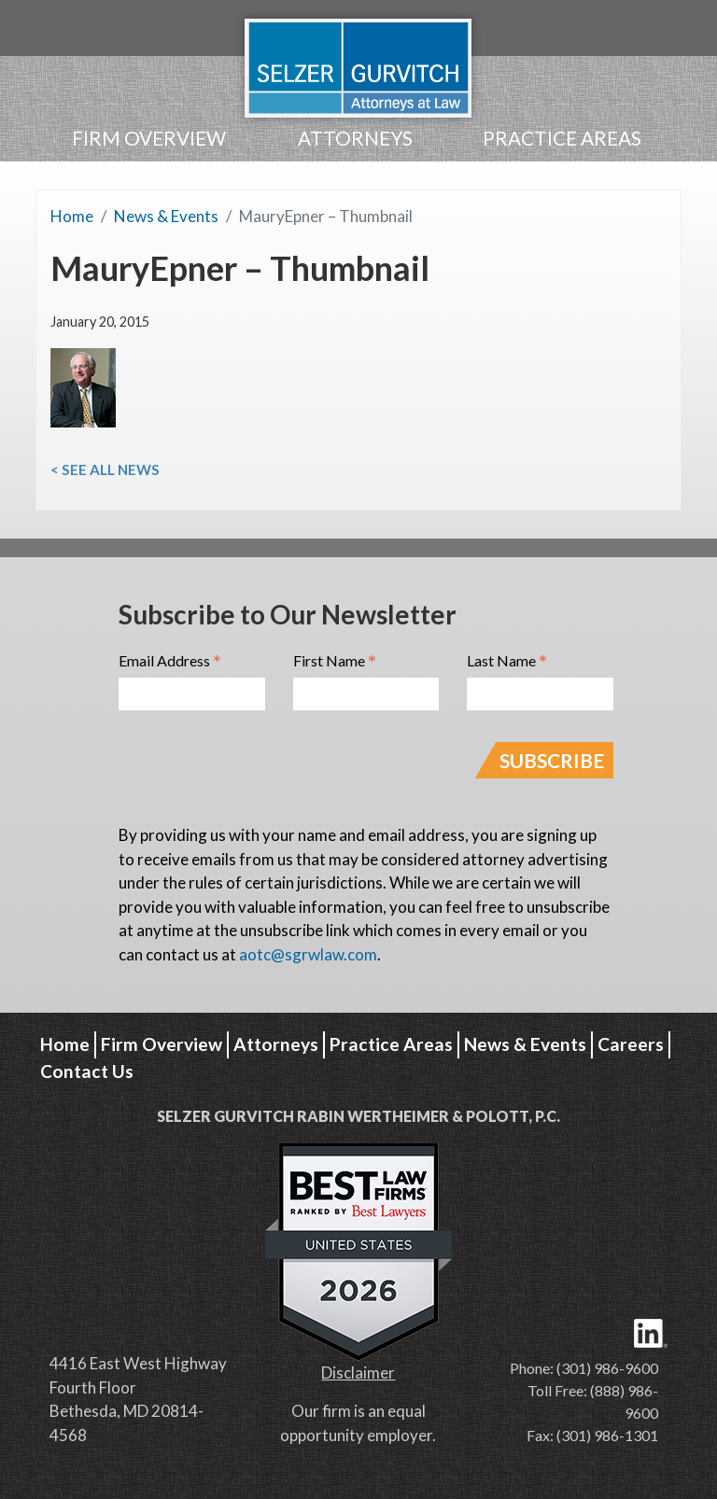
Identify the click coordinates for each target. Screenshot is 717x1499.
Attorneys (355, 137)
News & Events (166, 216)
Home (71, 216)
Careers (631, 1044)
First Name (334, 662)
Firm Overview (149, 137)
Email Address (170, 662)
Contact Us (87, 1071)
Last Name (507, 662)
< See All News (105, 469)
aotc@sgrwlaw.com (308, 954)
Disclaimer (358, 1372)
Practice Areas (562, 137)
